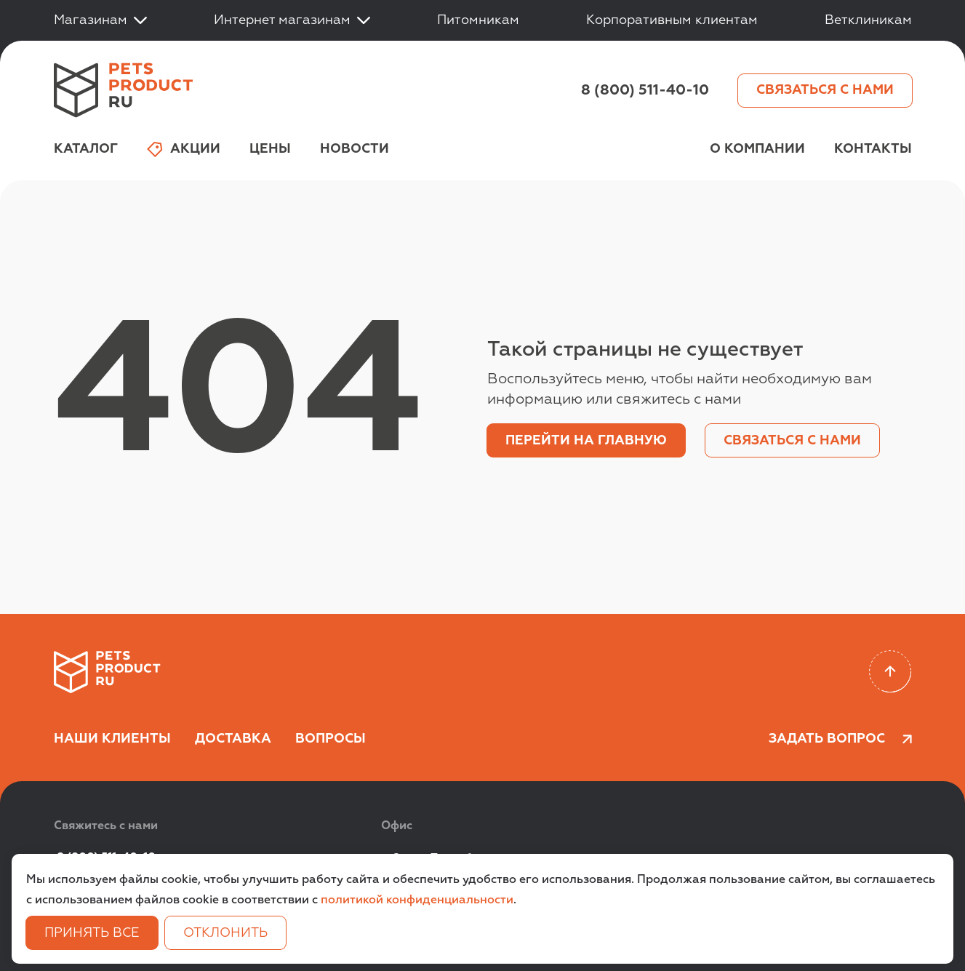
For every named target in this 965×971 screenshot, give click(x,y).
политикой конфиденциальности (417, 900)
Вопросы (330, 739)
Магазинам (100, 20)
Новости (354, 149)
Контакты (873, 149)
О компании (757, 149)
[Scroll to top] (890, 671)
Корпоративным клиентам (672, 20)
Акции (183, 149)
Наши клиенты (112, 739)
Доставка (233, 739)
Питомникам (478, 20)
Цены (270, 149)
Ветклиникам (868, 20)
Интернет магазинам (292, 20)
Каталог (86, 149)
